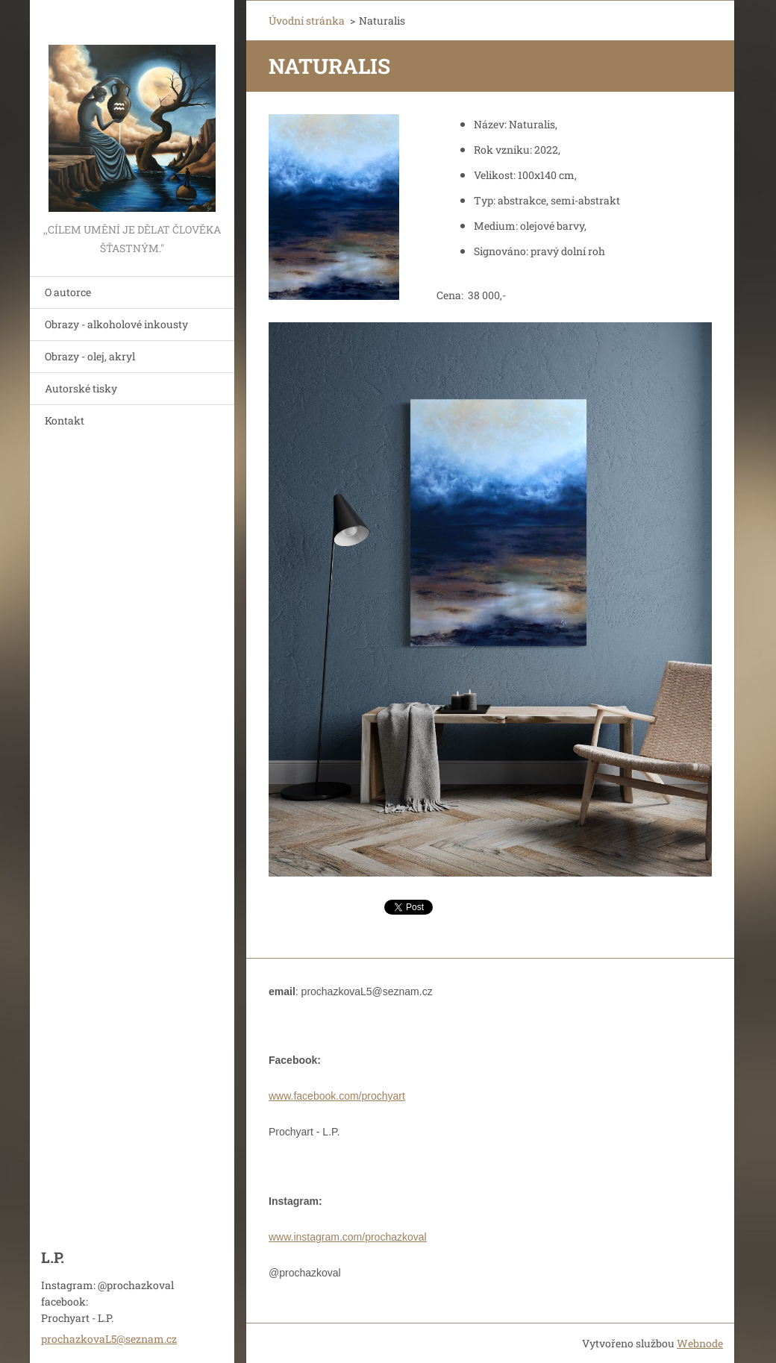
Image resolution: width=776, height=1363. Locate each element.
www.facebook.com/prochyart (337, 1096)
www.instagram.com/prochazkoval (348, 1237)
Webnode (700, 1343)
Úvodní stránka (307, 20)
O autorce (68, 292)
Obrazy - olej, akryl (90, 356)
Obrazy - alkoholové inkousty (116, 324)
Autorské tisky (81, 388)
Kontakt (64, 420)
